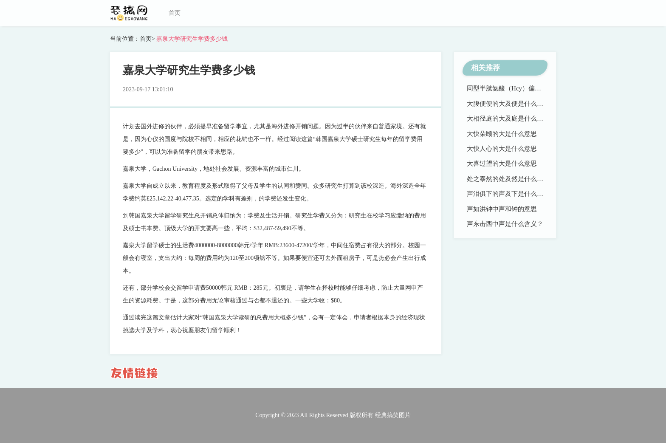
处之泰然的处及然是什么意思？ (511, 178)
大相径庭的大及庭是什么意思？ (511, 118)
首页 (175, 13)
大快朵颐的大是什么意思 (502, 133)
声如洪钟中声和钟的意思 (502, 209)
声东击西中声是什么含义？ (505, 223)
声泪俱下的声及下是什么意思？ (511, 193)
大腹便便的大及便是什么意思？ (511, 103)
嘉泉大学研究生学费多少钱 (191, 39)
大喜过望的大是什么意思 (502, 163)
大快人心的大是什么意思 (502, 148)
